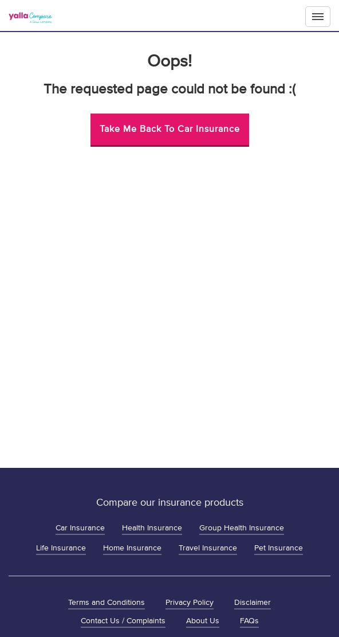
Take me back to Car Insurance (170, 129)
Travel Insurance (208, 548)
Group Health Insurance (241, 528)
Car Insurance (80, 528)
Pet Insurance (278, 548)
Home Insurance (132, 548)
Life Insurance (61, 548)
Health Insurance (152, 528)
